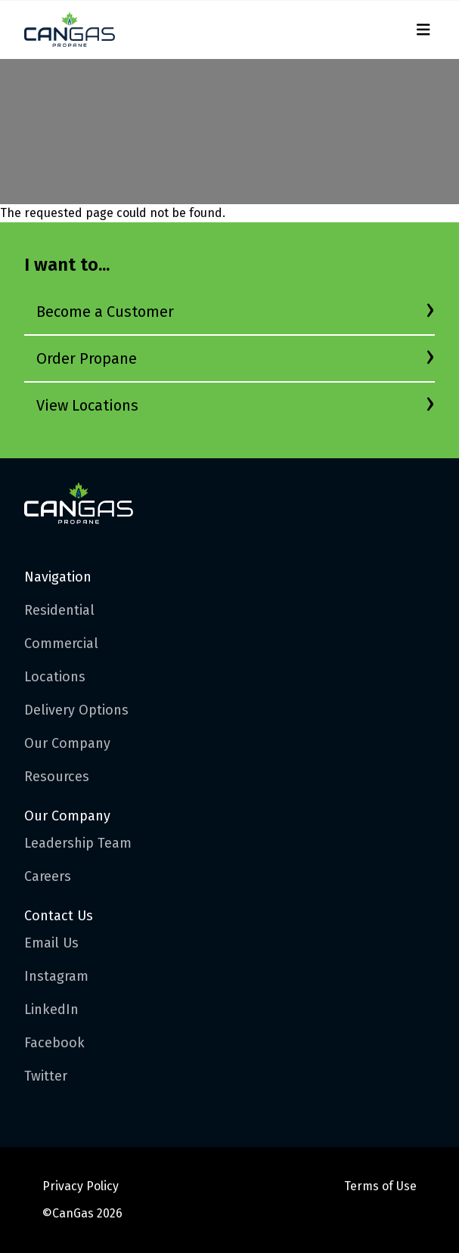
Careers (47, 876)
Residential (59, 610)
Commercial (61, 643)
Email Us (51, 943)
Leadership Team (78, 843)
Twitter (45, 1076)
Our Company (67, 743)
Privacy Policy (80, 1186)
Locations (54, 676)
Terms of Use (380, 1186)
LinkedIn (51, 1009)
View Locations (87, 405)
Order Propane (86, 358)
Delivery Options (76, 710)
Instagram (56, 976)
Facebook (54, 1042)
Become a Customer (105, 311)
